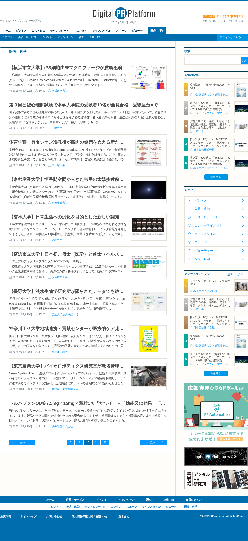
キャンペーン (65, 37)
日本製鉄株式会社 (204, 149)
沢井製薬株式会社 (62, 426)
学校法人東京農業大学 (65, 389)
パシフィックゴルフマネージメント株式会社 (219, 113)
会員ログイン (194, 499)
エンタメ (81, 30)
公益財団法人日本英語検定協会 (211, 94)
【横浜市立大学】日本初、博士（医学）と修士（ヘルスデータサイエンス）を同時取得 (95, 254)
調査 (81, 37)
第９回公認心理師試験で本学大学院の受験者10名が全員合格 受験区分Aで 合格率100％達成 (101, 104)
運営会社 (123, 516)
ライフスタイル (101, 30)
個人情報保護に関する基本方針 (90, 516)
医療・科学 (157, 30)
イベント (47, 37)
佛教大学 (57, 128)
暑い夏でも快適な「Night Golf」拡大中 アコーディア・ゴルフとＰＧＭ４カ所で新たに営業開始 (210, 161)
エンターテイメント (208, 225)
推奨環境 (5, 516)
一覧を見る (214, 176)
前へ (23, 442)
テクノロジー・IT (60, 30)
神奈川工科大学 (61, 351)
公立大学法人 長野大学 (65, 314)
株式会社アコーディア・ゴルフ (211, 167)
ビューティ (138, 30)
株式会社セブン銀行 (205, 290)
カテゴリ (7, 37)
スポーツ (121, 30)
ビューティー (203, 250)
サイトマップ (28, 516)
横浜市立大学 (60, 90)
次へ (152, 442)
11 (96, 442)
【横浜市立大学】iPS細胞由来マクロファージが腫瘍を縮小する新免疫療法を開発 (89, 67)
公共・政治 (38, 30)
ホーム (7, 30)
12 (105, 442)
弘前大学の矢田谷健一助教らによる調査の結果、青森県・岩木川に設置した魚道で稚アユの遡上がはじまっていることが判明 (210, 126)
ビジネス (21, 30)
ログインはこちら (230, 37)
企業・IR (94, 37)
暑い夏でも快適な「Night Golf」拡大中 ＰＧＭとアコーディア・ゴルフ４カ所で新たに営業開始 (210, 106)
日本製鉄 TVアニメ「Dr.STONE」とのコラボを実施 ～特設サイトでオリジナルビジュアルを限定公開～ (210, 144)
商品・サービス (27, 37)
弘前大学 (198, 131)
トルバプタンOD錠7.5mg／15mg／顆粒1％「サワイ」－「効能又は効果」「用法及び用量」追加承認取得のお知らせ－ (126, 403)
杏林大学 (57, 240)
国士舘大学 (58, 165)
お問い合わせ (54, 516)
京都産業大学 (60, 202)
